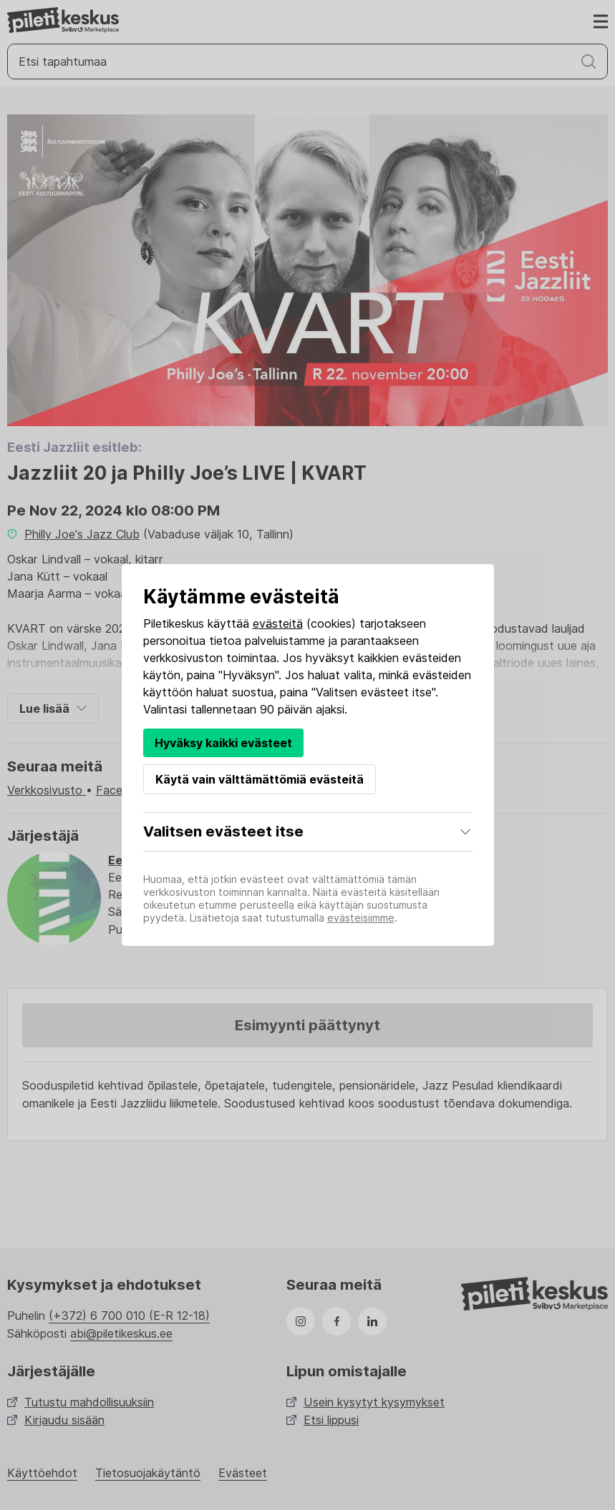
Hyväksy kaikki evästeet (223, 743)
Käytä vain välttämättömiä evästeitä (259, 779)
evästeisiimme (360, 918)
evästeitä (278, 623)
